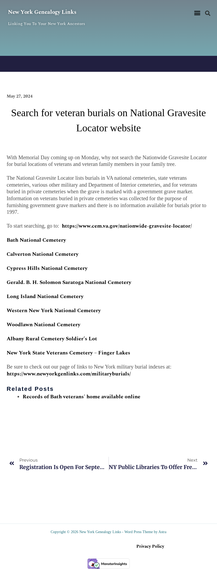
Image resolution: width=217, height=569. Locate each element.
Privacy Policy (150, 546)
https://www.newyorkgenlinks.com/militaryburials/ (69, 374)
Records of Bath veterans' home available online (81, 397)
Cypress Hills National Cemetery (47, 268)
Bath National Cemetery (36, 240)
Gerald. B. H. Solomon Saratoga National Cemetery (69, 282)
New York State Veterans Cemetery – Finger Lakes (68, 353)
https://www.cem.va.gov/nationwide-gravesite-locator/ (127, 226)
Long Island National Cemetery (45, 296)
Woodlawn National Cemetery (43, 325)
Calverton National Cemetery (43, 254)
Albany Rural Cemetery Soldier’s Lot (52, 339)
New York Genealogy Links (47, 12)
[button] (197, 13)
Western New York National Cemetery (54, 311)
